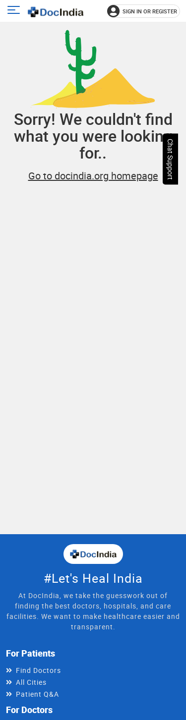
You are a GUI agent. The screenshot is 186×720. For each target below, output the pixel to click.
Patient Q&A (37, 694)
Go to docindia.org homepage (93, 175)
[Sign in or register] (143, 11)
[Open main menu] (15, 11)
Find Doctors (38, 670)
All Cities (31, 682)
